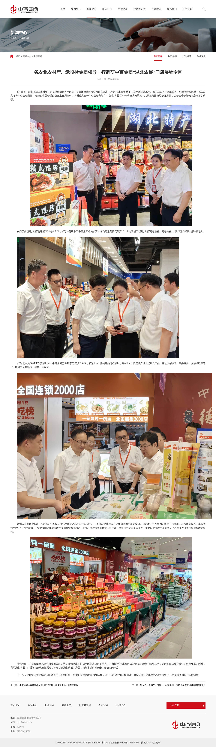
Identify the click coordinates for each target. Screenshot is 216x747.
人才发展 (156, 9)
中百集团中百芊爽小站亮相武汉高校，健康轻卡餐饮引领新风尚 (49, 685)
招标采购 (187, 9)
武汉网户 (156, 742)
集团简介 (76, 9)
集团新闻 (36, 56)
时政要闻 (174, 56)
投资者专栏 (140, 9)
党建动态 (123, 9)
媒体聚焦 (203, 56)
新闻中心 (91, 9)
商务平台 (107, 9)
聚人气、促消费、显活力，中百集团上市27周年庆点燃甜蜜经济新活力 (173, 685)
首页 (62, 9)
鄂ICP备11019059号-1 (130, 742)
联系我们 (172, 9)
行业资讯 (189, 56)
